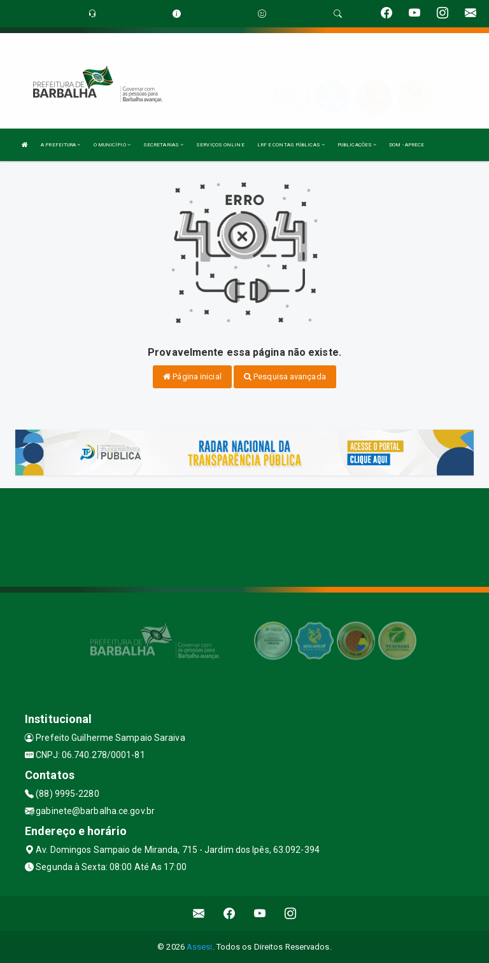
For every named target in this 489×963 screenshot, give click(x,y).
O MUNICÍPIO (112, 145)
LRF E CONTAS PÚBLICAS (291, 145)
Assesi (200, 947)
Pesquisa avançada (285, 376)
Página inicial (192, 376)
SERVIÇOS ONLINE (220, 145)
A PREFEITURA (60, 145)
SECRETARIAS (163, 145)
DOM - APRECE (406, 145)
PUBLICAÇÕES (356, 145)
